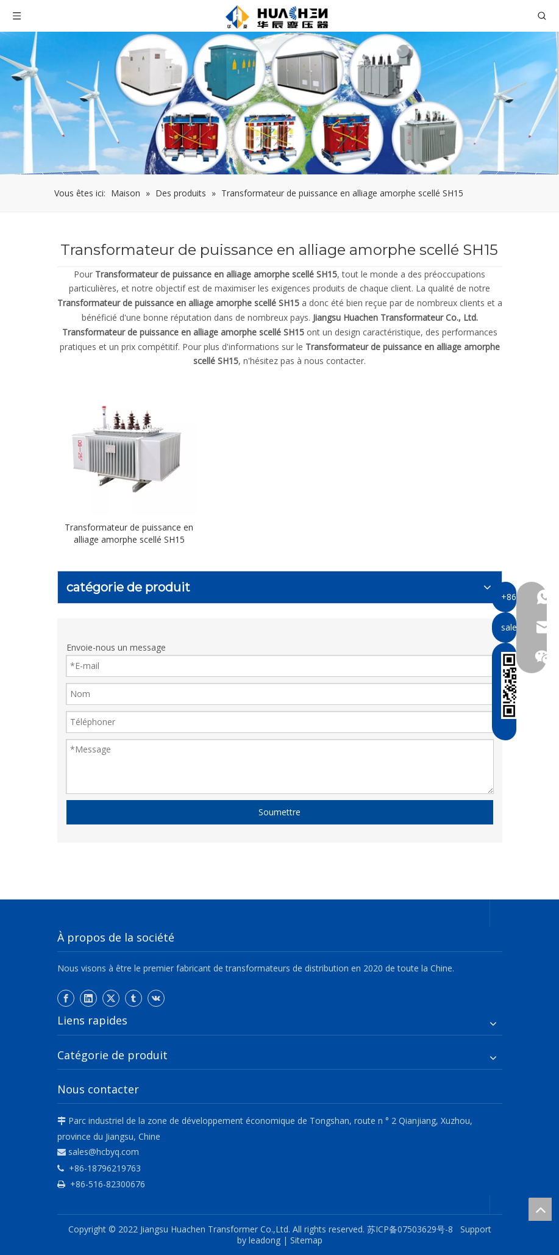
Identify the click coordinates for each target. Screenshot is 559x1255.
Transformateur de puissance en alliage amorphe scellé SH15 (129, 533)
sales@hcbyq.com (103, 1151)
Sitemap (306, 1240)
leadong (264, 1240)
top (540, 1209)
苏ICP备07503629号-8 (412, 1229)
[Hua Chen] (279, 103)
